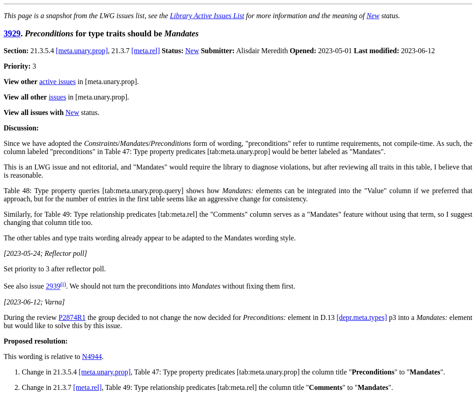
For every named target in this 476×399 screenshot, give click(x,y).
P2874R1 (72, 317)
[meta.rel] (146, 51)
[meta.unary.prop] (82, 51)
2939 (53, 286)
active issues (57, 81)
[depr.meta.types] (362, 317)
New (373, 16)
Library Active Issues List (207, 16)
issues (57, 97)
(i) (63, 283)
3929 (12, 33)
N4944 (92, 356)
